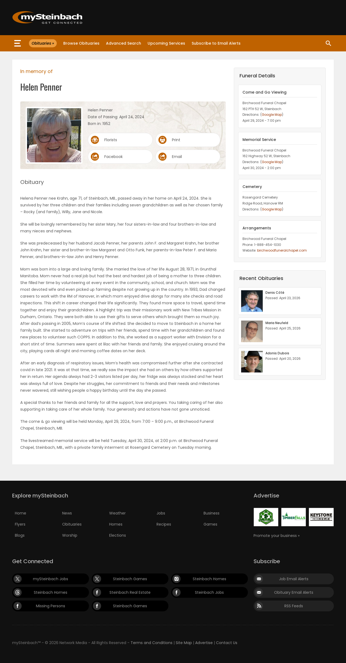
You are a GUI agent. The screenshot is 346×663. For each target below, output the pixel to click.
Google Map (272, 114)
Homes (115, 524)
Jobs (161, 513)
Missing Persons (50, 606)
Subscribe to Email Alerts (216, 43)
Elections (117, 535)
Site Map (184, 642)
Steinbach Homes (209, 579)
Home (20, 513)
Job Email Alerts (293, 579)
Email (177, 156)
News (67, 513)
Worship (69, 535)
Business (211, 513)
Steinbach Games (130, 579)
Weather (117, 513)
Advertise (204, 642)
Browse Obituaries (81, 43)
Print (176, 140)
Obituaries (72, 524)
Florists (110, 140)
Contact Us (226, 642)
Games (210, 524)
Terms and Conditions (151, 642)
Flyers (20, 524)
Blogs (20, 535)
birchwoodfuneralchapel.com (282, 250)
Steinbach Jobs (209, 592)
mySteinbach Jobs (50, 579)
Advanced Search (123, 43)
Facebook (113, 156)
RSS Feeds (293, 606)
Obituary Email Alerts (293, 592)
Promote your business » (277, 535)
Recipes (164, 524)
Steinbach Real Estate (130, 592)
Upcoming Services (166, 43)
